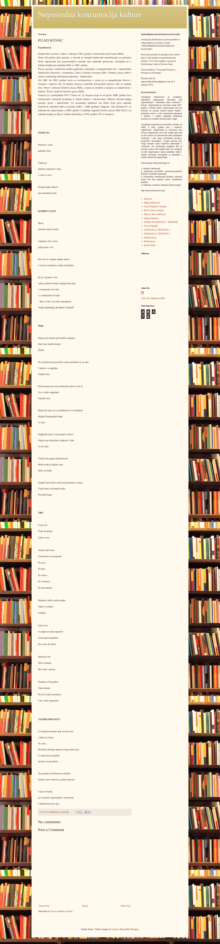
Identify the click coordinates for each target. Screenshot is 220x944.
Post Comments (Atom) (61, 911)
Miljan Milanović (152, 203)
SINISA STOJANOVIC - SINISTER (161, 222)
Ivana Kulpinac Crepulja (155, 206)
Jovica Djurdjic (151, 226)
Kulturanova (149, 241)
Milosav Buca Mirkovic (155, 214)
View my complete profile (153, 298)
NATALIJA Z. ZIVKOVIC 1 (157, 233)
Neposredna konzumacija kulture (90, 14)
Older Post (126, 906)
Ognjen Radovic (151, 218)
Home (85, 906)
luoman (115, 929)
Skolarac (148, 199)
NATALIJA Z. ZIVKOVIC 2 (157, 230)
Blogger (134, 929)
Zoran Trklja (149, 245)
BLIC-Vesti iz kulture (154, 210)
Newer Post (44, 906)
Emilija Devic (150, 237)
